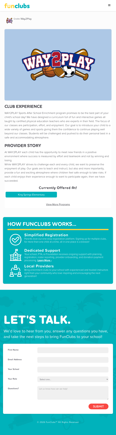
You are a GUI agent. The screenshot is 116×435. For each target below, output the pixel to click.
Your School (13, 369)
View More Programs (58, 204)
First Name (13, 349)
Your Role (12, 378)
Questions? (13, 388)
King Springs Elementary (31, 194)
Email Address (15, 359)
